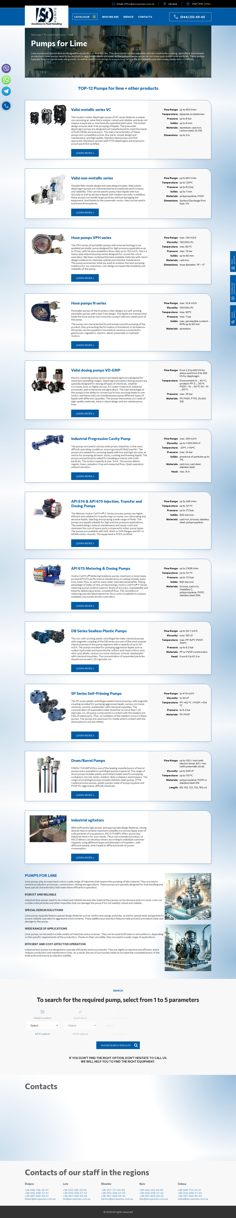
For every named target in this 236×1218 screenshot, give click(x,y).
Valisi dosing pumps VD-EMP (95, 370)
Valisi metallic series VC (91, 109)
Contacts (145, 16)
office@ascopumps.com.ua (139, 3)
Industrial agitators (87, 820)
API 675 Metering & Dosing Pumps (100, 568)
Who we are (110, 16)
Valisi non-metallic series (92, 178)
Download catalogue (233, 262)
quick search (233, 310)
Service (128, 16)
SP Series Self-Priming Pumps (96, 693)
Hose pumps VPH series (91, 237)
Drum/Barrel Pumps (88, 760)
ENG (208, 3)
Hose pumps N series (88, 303)
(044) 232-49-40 (192, 17)
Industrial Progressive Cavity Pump (101, 438)
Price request (233, 181)
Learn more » (85, 152)
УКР (194, 3)
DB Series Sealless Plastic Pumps (99, 631)
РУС (201, 3)
